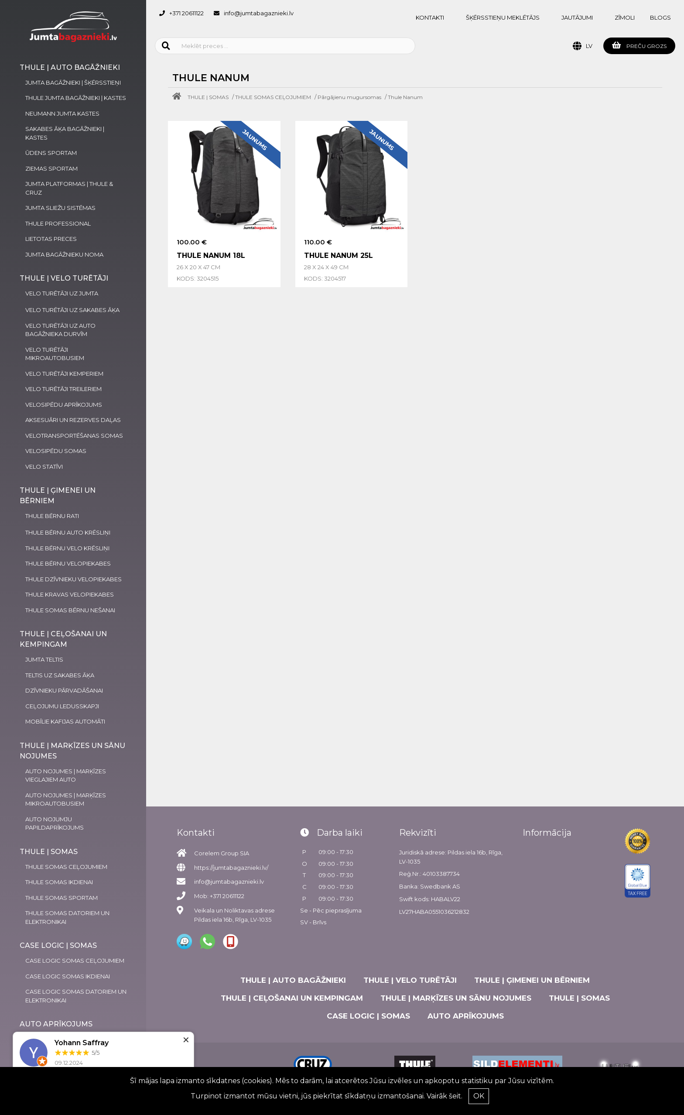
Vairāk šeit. (444, 1096)
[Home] (178, 97)
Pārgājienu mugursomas (349, 97)
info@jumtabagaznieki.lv (259, 13)
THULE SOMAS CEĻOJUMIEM (273, 97)
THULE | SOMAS (208, 97)
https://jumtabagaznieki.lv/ (231, 867)
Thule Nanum (405, 97)
